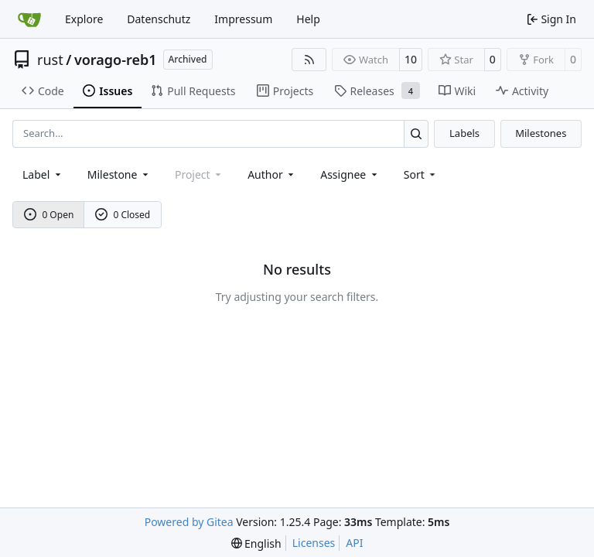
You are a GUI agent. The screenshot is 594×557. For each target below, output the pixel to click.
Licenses (314, 542)
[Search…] (416, 133)
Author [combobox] (272, 174)
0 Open (49, 214)
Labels (464, 133)
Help (308, 19)
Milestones (540, 133)
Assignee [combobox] (350, 174)
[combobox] (42, 174)
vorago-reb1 (115, 59)
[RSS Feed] (309, 59)
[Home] (29, 19)
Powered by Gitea (189, 521)
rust (50, 59)
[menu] (421, 174)
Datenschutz (158, 19)
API (354, 542)
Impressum (243, 19)
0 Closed (123, 214)
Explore (84, 19)
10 (411, 59)
